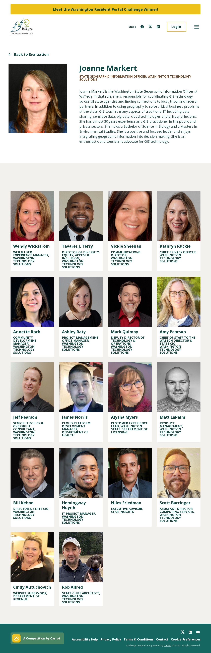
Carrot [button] (167, 645)
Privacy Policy (110, 639)
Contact (162, 639)
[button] (142, 27)
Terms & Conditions (138, 639)
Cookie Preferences (185, 639)
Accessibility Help (85, 639)
